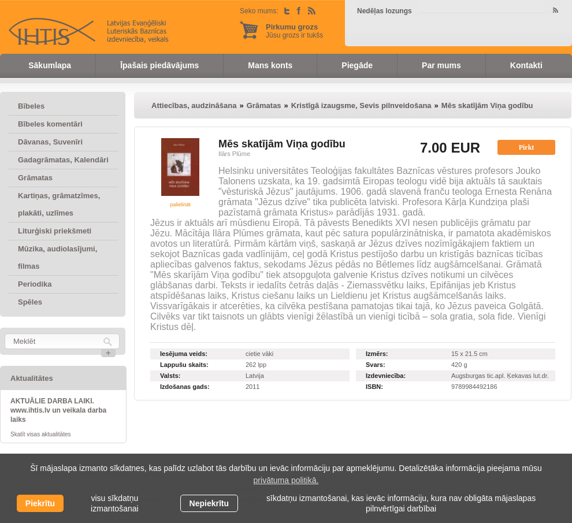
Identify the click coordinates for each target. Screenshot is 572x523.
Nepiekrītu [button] (209, 503)
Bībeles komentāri (50, 124)
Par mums (441, 65)
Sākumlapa (49, 65)
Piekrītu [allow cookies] (40, 503)
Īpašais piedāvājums (159, 65)
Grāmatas (35, 177)
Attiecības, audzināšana (193, 105)
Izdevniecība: (386, 375)
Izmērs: (377, 353)
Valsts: (170, 375)
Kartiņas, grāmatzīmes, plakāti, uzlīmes (59, 204)
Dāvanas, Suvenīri (50, 142)
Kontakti (526, 65)
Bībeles (31, 106)
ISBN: (374, 386)
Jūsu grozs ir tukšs (294, 31)
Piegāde (357, 65)
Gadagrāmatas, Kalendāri (63, 159)
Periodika (35, 284)
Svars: (375, 364)
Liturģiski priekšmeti (54, 231)
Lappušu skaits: (184, 364)
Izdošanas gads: (185, 386)
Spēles (30, 302)
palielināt (180, 204)
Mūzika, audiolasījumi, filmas (57, 257)
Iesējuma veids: (183, 353)
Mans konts (270, 65)
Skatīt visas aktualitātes (40, 434)
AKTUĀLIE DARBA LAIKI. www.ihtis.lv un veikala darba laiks (58, 410)
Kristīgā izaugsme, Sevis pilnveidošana (361, 105)
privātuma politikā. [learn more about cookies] (286, 480)
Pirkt (526, 147)
